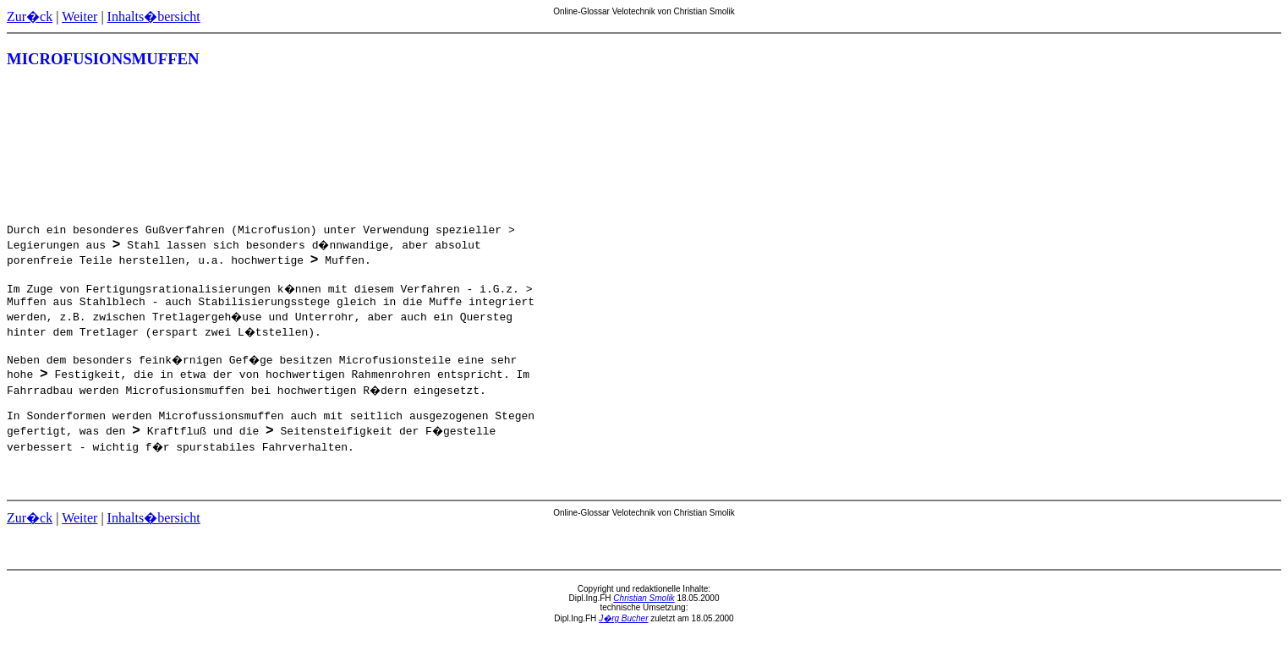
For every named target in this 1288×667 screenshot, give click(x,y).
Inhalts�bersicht (153, 16)
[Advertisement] (1205, 147)
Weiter (79, 16)
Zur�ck (29, 16)
